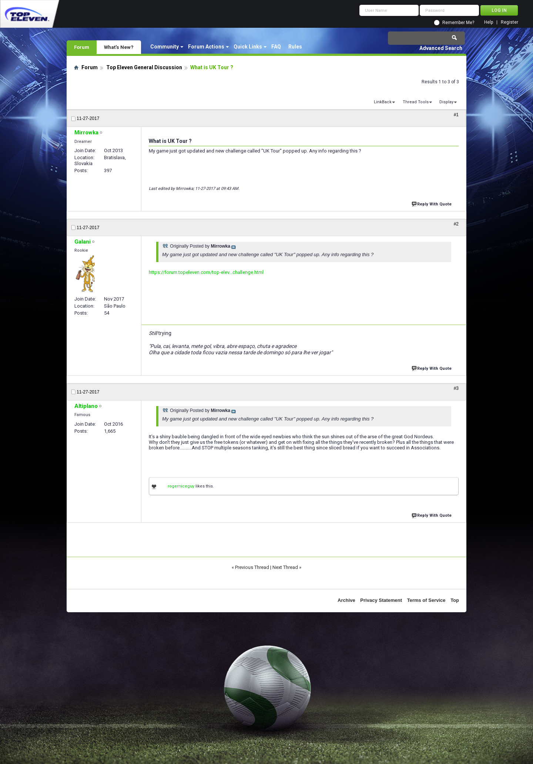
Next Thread (285, 567)
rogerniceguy (181, 486)
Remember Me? (458, 22)
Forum (81, 47)
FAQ (276, 47)
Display (446, 102)
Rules (295, 47)
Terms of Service (426, 600)
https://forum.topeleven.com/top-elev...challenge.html (206, 272)
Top (454, 600)
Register (509, 22)
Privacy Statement (381, 600)
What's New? (119, 47)
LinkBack (383, 102)
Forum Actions (206, 47)
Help (488, 22)
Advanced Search (440, 48)
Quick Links (248, 47)
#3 (456, 388)
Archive (346, 600)
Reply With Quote (432, 203)
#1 (456, 114)
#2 (456, 224)
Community (164, 47)
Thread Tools (416, 102)
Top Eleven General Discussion (144, 67)
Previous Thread (252, 567)
